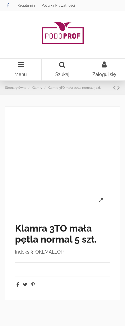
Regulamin (26, 5)
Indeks (22, 252)
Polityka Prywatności (58, 5)
